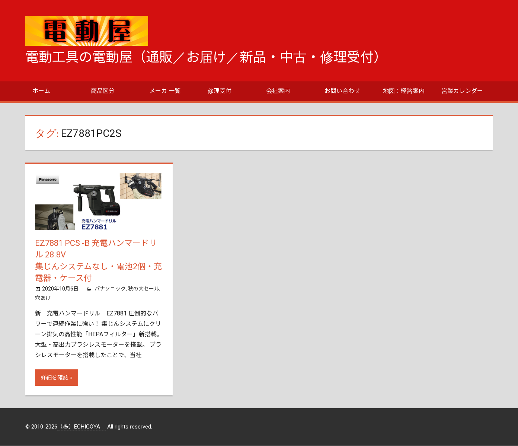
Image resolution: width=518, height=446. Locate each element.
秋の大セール (143, 289)
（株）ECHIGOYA (81, 427)
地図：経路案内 (404, 90)
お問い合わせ (342, 90)
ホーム (41, 90)
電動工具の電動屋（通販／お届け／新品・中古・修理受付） (206, 57)
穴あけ (43, 298)
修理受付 (219, 90)
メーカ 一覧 (164, 90)
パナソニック (110, 289)
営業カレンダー (462, 90)
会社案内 (278, 90)
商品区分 (103, 90)
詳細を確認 (54, 378)
